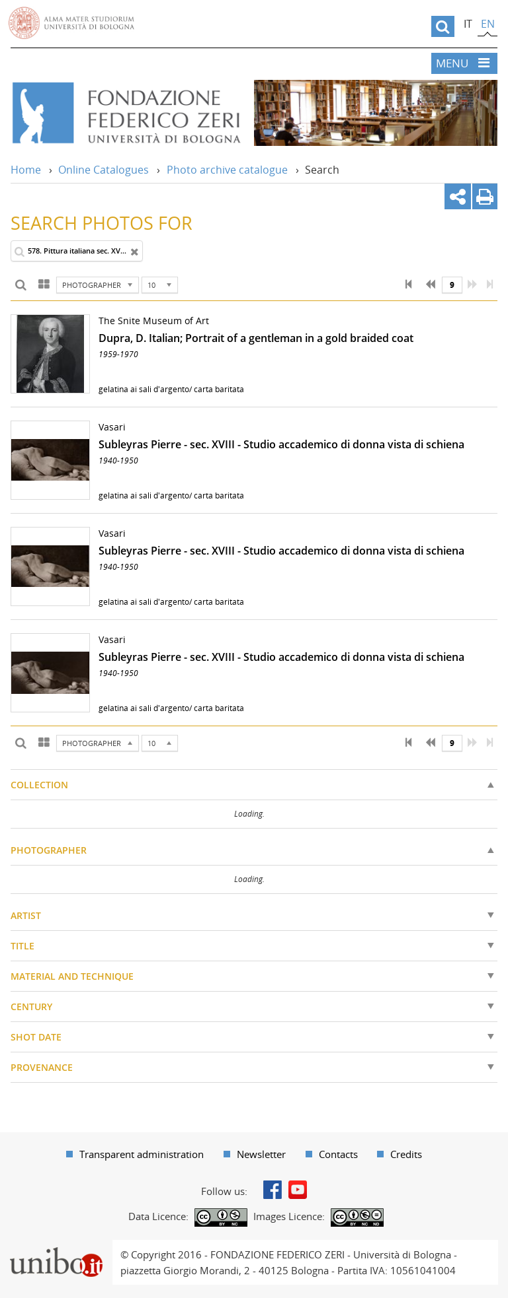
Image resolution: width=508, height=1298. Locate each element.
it (468, 24)
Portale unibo (56, 1247)
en (488, 24)
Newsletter (261, 1154)
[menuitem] (135, 1154)
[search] (442, 26)
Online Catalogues (103, 169)
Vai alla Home (126, 113)
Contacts (338, 1154)
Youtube (297, 1189)
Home (26, 169)
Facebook (272, 1189)
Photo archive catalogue (227, 169)
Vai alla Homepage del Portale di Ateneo (71, 23)
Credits (406, 1154)
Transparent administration (141, 1154)
